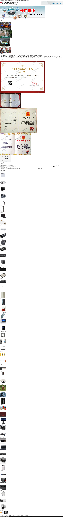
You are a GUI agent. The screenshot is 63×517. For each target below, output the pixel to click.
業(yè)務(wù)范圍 (16, 2)
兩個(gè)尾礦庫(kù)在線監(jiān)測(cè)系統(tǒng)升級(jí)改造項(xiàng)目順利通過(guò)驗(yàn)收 (10, 168)
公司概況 (15, 1)
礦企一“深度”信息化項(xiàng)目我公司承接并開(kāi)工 (5, 167)
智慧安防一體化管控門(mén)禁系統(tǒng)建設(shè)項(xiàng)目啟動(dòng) (8, 166)
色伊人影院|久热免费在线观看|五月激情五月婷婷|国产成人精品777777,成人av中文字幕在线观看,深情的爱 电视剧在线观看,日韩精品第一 (14, 0)
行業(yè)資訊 (1, 163)
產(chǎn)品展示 (15, 4)
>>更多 (1, 21)
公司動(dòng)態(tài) (2, 162)
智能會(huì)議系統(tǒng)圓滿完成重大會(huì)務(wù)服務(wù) (6, 165)
